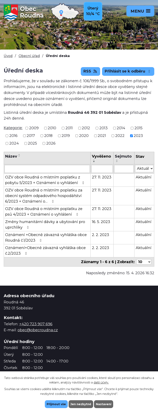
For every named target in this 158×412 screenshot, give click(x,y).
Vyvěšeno (101, 156)
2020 (84, 135)
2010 (52, 128)
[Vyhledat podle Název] (47, 169)
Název (11, 156)
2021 (102, 135)
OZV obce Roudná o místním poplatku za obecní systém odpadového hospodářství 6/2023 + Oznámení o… (43, 196)
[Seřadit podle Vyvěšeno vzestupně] (94, 160)
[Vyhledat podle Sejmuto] (124, 169)
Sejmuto (123, 156)
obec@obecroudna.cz (38, 330)
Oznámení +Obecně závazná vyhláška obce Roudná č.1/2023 (46, 238)
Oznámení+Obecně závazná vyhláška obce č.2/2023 (45, 251)
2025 (32, 143)
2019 (66, 135)
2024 (14, 143)
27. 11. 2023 (101, 177)
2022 (120, 135)
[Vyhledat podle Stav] (144, 168)
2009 (34, 128)
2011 (69, 128)
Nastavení (104, 404)
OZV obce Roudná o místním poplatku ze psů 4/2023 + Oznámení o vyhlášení (43, 212)
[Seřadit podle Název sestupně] (19, 156)
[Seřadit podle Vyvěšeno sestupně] (94, 162)
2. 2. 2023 (100, 235)
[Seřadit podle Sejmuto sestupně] (117, 162)
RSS (90, 71)
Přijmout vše (55, 404)
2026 (51, 143)
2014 (121, 128)
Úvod (8, 56)
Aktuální (143, 177)
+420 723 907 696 (35, 324)
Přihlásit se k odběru (128, 71)
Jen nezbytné (81, 404)
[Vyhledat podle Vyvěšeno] (102, 169)
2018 (48, 135)
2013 (103, 128)
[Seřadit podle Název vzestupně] (19, 154)
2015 (138, 128)
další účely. (101, 382)
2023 (138, 135)
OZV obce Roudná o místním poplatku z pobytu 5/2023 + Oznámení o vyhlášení (45, 180)
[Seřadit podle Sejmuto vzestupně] (117, 160)
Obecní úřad (29, 56)
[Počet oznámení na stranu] (143, 262)
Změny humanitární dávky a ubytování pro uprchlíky (45, 225)
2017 (31, 135)
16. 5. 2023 (101, 222)
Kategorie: (13, 128)
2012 (86, 128)
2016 (13, 135)
